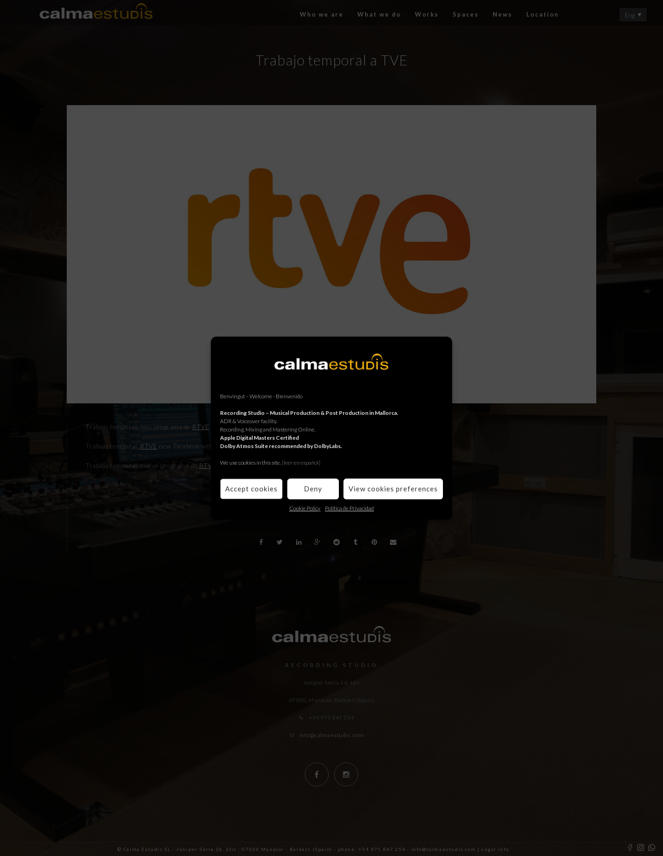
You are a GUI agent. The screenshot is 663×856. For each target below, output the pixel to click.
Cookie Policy (304, 508)
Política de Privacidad (349, 508)
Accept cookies (251, 488)
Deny (313, 488)
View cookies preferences (393, 488)
